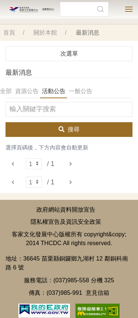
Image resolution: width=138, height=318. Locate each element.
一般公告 (80, 85)
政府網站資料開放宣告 (65, 204)
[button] (100, 9)
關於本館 (45, 27)
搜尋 (69, 124)
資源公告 (27, 85)
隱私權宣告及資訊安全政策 (66, 216)
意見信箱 (97, 287)
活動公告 (54, 85)
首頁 (9, 27)
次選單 (69, 48)
